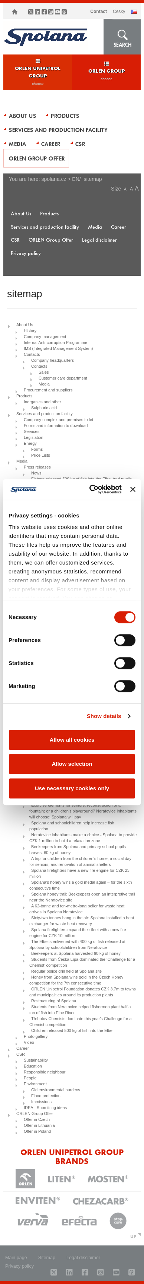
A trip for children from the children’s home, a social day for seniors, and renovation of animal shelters (80, 861)
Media (17, 144)
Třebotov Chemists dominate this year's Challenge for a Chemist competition (80, 1021)
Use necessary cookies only (72, 788)
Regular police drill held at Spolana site (66, 971)
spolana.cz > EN (60, 179)
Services (31, 431)
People (30, 1078)
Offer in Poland (37, 1131)
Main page (16, 1257)
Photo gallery (36, 1036)
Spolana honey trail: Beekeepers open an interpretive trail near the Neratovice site (82, 897)
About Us (22, 116)
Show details (104, 716)
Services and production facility (58, 130)
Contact (98, 11)
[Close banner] (132, 489)
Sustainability (36, 1060)
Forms (37, 449)
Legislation (33, 437)
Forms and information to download (56, 425)
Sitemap (46, 1257)
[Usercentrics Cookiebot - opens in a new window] (91, 489)
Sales (44, 372)
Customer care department (63, 378)
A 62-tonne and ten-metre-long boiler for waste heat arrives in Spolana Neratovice (76, 909)
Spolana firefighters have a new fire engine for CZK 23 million (79, 873)
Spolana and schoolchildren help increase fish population (71, 826)
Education (33, 1066)
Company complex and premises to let (58, 419)
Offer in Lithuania (39, 1125)
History (30, 330)
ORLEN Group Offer (37, 158)
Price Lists (40, 455)
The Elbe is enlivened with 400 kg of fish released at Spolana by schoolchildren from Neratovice (77, 944)
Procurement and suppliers (48, 390)
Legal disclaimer (99, 239)
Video (29, 1042)
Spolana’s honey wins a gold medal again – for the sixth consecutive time (80, 885)
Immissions (41, 1101)
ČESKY (119, 11)
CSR (80, 144)
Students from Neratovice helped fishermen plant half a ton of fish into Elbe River (80, 1010)
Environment (35, 1084)
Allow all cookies (72, 740)
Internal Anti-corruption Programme (55, 342)
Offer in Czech (37, 1119)
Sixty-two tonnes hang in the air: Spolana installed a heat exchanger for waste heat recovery (81, 921)
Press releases (37, 467)
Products (65, 116)
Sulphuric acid (44, 408)
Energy (30, 443)
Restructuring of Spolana (53, 1001)
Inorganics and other (42, 402)
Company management (45, 336)
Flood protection (45, 1095)
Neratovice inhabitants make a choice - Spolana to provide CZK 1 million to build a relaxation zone (83, 838)
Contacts (32, 354)
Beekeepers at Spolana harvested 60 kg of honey (76, 953)
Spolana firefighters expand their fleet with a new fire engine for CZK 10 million (77, 932)
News (36, 473)
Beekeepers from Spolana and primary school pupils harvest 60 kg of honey (77, 849)
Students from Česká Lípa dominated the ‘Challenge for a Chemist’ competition (82, 962)
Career (50, 144)
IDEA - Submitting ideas (45, 1107)
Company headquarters (52, 360)
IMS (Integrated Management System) (58, 348)
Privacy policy (26, 253)
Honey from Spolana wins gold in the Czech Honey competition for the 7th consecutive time (76, 980)
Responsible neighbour (45, 1072)
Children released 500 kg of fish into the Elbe (71, 1030)
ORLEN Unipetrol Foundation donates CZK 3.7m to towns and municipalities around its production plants (82, 992)
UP (133, 1236)
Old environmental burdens (55, 1090)
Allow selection (72, 764)
